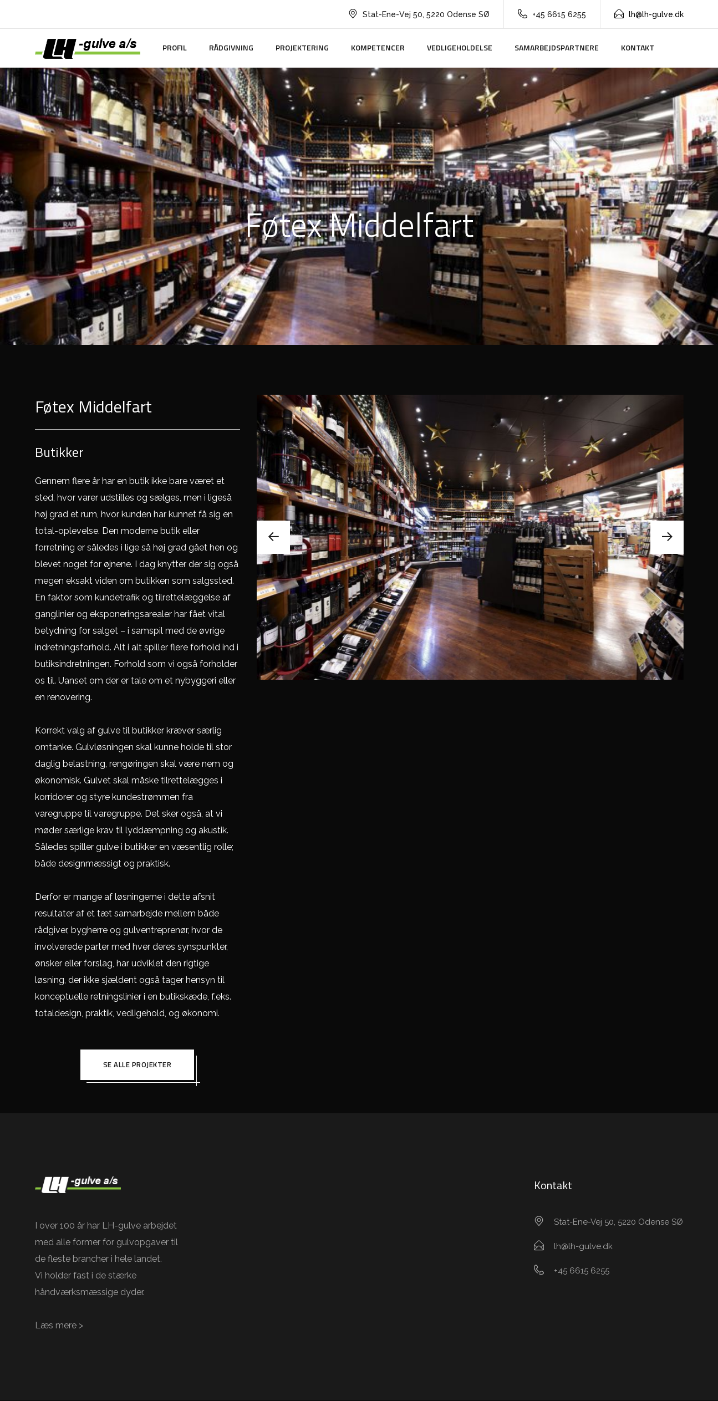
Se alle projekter (137, 1065)
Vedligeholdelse (459, 47)
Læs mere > (59, 1326)
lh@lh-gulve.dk (649, 14)
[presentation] (273, 537)
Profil (174, 47)
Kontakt (637, 47)
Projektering (302, 47)
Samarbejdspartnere (557, 47)
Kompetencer (378, 47)
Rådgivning (231, 47)
